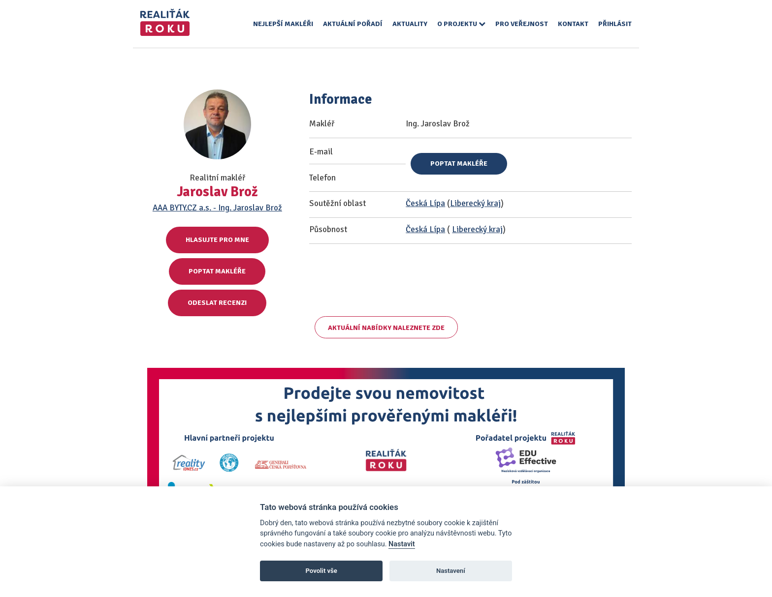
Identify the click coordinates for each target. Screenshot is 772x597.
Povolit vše (321, 570)
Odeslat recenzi (217, 302)
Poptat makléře (217, 271)
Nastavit (401, 544)
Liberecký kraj (475, 203)
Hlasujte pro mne (217, 240)
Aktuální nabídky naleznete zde (386, 328)
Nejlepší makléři (283, 24)
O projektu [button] (461, 24)
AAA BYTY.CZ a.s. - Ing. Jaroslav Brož (217, 208)
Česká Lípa (425, 203)
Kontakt (573, 24)
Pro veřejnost (521, 24)
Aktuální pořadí (353, 24)
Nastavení (450, 570)
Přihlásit (615, 24)
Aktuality (409, 24)
